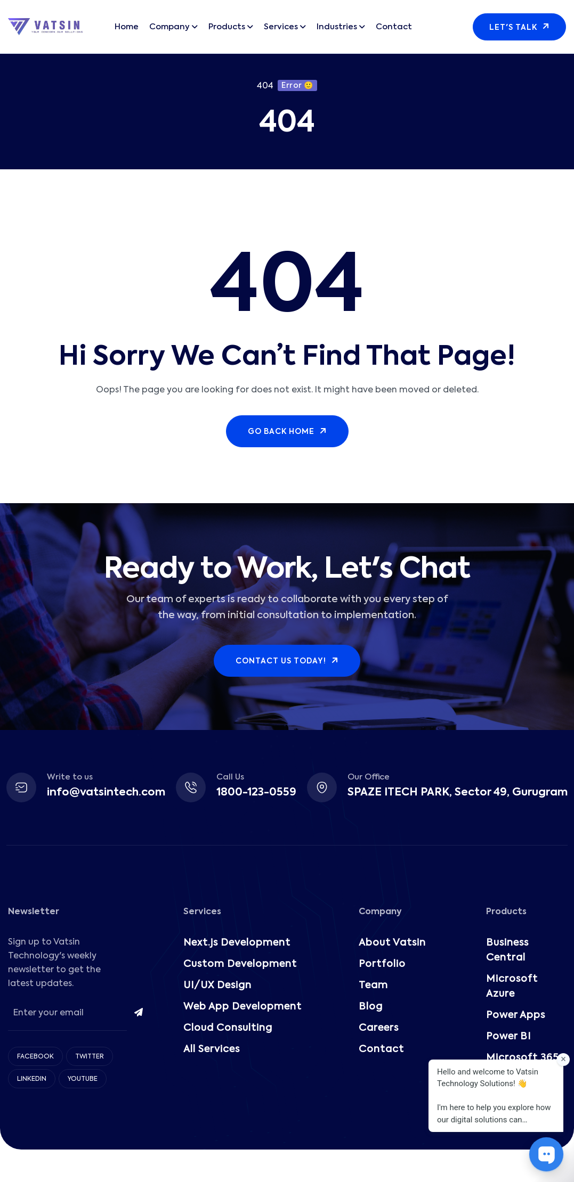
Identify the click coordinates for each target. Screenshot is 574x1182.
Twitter (89, 1057)
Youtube (83, 1079)
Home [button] (127, 27)
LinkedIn (31, 1079)
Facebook (35, 1057)
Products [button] (226, 27)
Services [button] (281, 27)
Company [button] (169, 27)
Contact (394, 27)
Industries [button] (337, 27)
